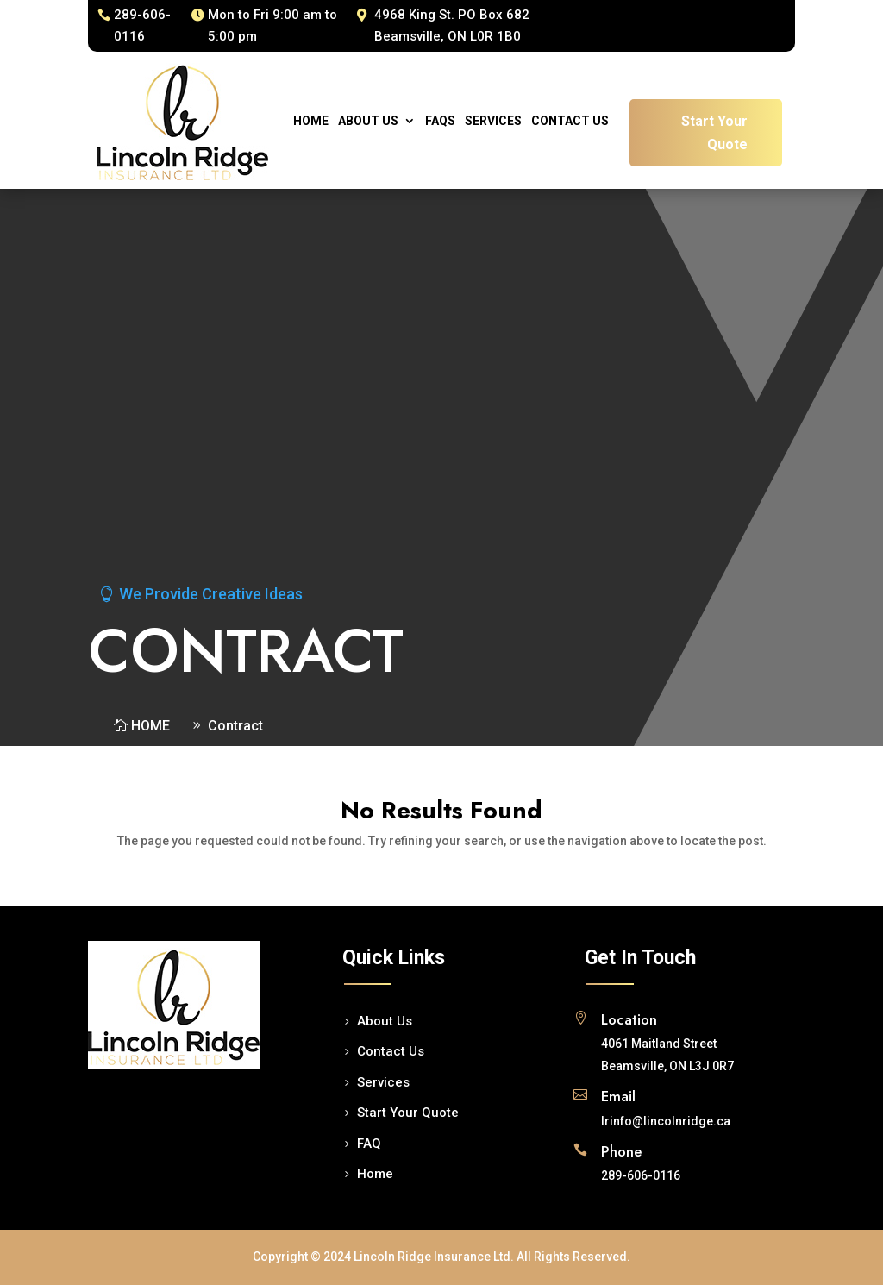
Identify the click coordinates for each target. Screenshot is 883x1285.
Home (311, 121)
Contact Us (570, 121)
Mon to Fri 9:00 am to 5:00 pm (272, 26)
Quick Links (393, 957)
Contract (235, 726)
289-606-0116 (142, 26)
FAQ (369, 1143)
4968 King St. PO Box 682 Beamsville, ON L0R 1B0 (451, 26)
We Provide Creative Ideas (211, 594)
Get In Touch (640, 957)
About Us (368, 121)
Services (493, 121)
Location (629, 1019)
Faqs (440, 121)
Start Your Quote (714, 133)
